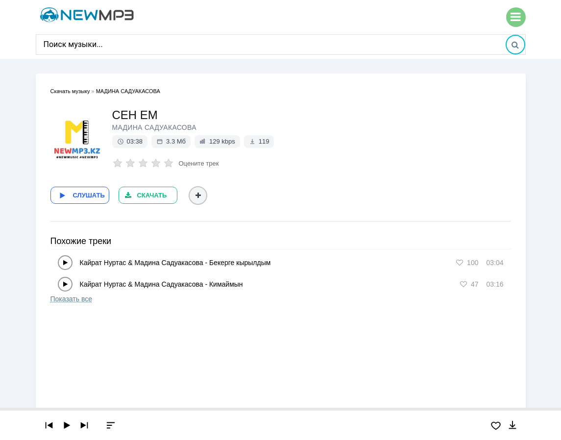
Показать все (71, 299)
